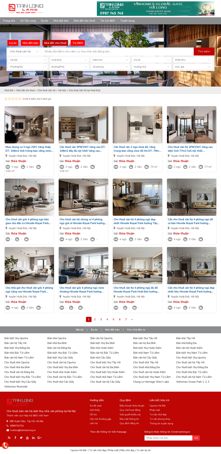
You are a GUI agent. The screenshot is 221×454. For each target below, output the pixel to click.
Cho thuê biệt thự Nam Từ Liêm (152, 377)
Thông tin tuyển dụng (161, 423)
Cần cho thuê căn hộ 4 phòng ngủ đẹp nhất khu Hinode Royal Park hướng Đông (191, 290)
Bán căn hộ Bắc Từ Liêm (104, 352)
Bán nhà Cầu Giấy (100, 357)
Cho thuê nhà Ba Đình (17, 367)
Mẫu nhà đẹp (127, 450)
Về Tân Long (28, 20)
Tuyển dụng (127, 20)
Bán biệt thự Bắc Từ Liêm (62, 352)
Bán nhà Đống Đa (186, 343)
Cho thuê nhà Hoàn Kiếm (62, 372)
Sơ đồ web (96, 405)
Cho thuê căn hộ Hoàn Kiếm (149, 372)
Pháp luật (155, 410)
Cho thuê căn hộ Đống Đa (19, 372)
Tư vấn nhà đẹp (158, 414)
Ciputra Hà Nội (158, 405)
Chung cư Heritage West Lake (151, 382)
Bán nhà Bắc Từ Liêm (17, 352)
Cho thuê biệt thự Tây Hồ (105, 362)
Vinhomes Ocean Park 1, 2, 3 (192, 382)
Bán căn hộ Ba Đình (144, 343)
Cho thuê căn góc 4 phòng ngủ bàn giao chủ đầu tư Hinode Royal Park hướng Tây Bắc (27, 221)
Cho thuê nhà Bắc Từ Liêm (192, 372)
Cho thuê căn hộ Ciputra (61, 362)
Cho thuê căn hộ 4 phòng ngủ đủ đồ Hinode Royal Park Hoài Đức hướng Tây (136, 290)
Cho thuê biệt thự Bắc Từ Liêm (22, 377)
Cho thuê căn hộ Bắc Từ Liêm (64, 377)
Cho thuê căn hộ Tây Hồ (190, 362)
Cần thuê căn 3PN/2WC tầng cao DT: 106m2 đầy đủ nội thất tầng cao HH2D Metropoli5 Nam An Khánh (82, 149)
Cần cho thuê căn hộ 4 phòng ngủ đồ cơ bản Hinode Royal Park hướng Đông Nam (190, 221)
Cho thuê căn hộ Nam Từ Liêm (194, 377)
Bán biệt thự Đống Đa (17, 348)
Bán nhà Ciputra (56, 338)
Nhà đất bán (61, 20)
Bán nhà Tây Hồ (185, 338)
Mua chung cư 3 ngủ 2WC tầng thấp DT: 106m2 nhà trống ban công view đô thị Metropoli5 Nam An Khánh (28, 149)
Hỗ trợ (93, 414)
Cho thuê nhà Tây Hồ (145, 362)
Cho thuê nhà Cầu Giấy (60, 382)
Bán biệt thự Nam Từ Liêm (192, 352)
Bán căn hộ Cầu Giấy (145, 357)
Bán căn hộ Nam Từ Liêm (19, 357)
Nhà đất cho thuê (84, 20)
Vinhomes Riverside (15, 386)
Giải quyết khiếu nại (130, 414)
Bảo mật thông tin (129, 419)
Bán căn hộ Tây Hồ (15, 343)
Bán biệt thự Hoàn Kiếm (147, 348)
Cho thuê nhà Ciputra (16, 362)
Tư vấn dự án (143, 450)
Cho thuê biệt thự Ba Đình (62, 367)
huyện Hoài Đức (18, 156)
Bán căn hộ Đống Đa (59, 348)
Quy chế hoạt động (130, 410)
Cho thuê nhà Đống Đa (146, 367)
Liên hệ (94, 423)
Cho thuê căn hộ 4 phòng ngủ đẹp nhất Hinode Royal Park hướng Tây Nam (135, 221)
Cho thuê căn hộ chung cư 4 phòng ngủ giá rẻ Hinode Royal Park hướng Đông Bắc (82, 221)
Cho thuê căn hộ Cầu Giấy (105, 382)
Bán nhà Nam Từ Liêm (146, 352)
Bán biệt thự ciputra (16, 338)
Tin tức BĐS (107, 20)
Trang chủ (9, 20)
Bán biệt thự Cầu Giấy (60, 357)
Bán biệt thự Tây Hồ (145, 338)
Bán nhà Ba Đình (57, 343)
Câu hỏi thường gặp (100, 419)
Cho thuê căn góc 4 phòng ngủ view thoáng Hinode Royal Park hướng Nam (82, 290)
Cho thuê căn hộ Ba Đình (104, 367)
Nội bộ (79, 329)
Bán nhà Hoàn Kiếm (101, 348)
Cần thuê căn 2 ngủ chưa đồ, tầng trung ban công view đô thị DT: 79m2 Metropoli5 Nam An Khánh (137, 149)
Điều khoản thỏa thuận (132, 405)
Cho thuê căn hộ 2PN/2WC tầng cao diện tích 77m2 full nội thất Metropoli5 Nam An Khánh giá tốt (190, 149)
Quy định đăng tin (129, 423)
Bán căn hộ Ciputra (101, 338)
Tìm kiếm (204, 51)
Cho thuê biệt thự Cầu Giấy (20, 382)
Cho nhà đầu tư (136, 329)
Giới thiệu (95, 410)
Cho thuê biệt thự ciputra (191, 357)
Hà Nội (32, 156)
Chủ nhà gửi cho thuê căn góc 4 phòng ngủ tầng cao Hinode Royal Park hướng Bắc (29, 290)
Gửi (196, 437)
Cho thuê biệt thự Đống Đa (192, 367)
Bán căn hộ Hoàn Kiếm (189, 348)
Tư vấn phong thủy (160, 419)
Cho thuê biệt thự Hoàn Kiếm (107, 372)
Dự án (44, 20)
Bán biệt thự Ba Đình (102, 343)
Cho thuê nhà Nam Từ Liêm (106, 377)
